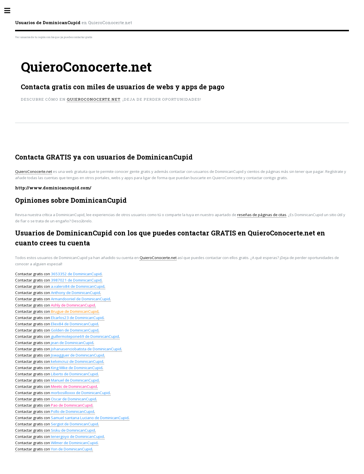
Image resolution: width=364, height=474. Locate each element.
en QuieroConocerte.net (73, 22)
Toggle (10, 10)
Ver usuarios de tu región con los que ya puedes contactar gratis (53, 37)
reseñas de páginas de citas (261, 214)
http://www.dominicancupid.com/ (53, 188)
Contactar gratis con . (58, 273)
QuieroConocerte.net (93, 99)
